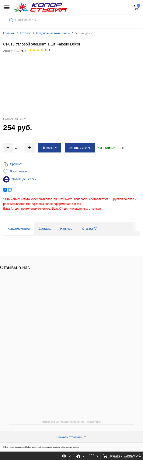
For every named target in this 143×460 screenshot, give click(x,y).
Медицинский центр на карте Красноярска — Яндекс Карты (71, 422)
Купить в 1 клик (80, 147)
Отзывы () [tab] (89, 228)
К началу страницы (71, 437)
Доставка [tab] (45, 228)
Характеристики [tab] (19, 228)
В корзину (50, 147)
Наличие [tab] (66, 228)
